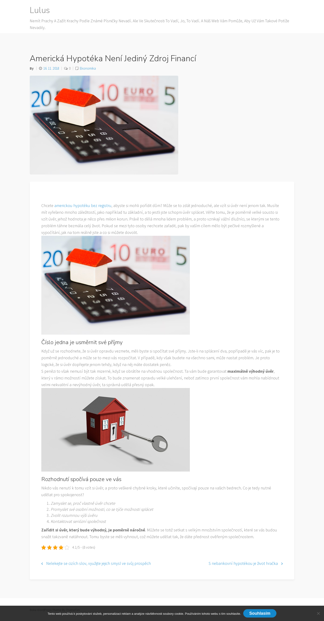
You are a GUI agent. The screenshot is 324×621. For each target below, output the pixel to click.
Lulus (40, 10)
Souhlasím (259, 613)
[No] (318, 613)
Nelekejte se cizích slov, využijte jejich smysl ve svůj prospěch (98, 563)
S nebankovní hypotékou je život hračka (243, 563)
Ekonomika (88, 68)
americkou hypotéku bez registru (82, 205)
